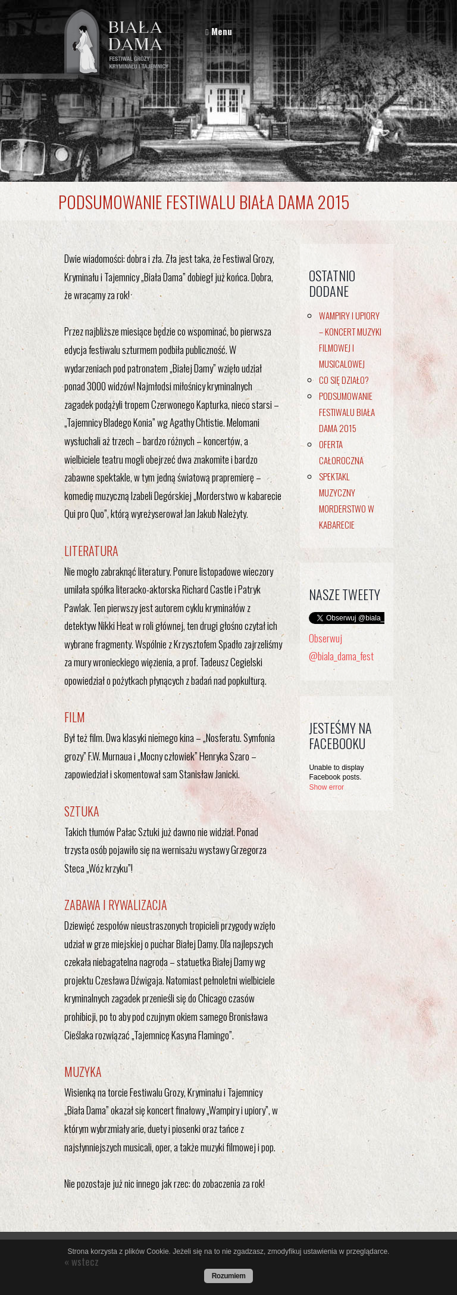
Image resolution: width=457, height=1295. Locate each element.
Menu (218, 31)
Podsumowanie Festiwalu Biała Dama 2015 (347, 411)
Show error (326, 787)
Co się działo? (344, 379)
